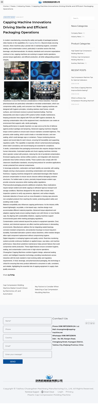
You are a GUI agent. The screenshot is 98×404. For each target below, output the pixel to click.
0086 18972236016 (69, 337)
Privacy (69, 393)
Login (60, 393)
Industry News (24, 6)
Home (6, 6)
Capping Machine (35, 44)
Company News (78, 33)
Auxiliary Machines (79, 63)
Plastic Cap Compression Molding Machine (49, 396)
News (13, 6)
